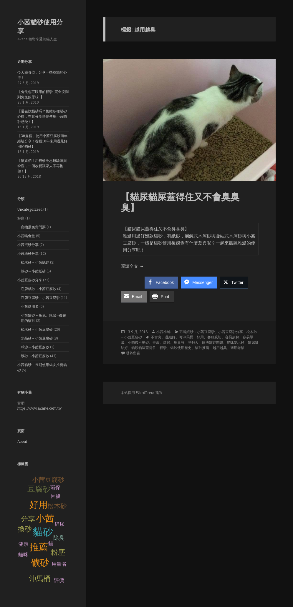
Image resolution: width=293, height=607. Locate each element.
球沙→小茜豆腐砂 (35, 347)
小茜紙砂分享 (28, 253)
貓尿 (59, 524)
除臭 (58, 538)
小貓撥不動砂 (138, 342)
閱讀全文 (132, 266)
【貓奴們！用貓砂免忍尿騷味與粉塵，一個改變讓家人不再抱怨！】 (42, 166)
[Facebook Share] (161, 282)
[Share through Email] (134, 296)
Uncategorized (29, 209)
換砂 (25, 529)
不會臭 (156, 337)
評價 (59, 580)
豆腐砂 (38, 489)
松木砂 (57, 506)
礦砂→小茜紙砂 (33, 271)
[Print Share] (162, 296)
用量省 (59, 564)
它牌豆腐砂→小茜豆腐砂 (40, 297)
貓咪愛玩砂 (235, 342)
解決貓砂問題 (212, 342)
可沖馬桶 (186, 337)
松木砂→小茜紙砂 (35, 262)
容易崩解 (232, 337)
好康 (20, 218)
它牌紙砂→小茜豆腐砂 (38, 288)
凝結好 (170, 337)
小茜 (45, 518)
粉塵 (58, 552)
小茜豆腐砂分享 (29, 279)
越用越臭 (220, 347)
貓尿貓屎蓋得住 (143, 347)
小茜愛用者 (30, 306)
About (22, 441)
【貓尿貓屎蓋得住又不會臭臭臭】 (180, 201)
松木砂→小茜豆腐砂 (37, 329)
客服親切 (214, 337)
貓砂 (43, 531)
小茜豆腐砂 (48, 479)
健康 (23, 544)
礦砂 (40, 563)
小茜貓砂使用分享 (40, 26)
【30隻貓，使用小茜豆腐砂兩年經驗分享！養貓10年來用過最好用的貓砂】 (42, 141)
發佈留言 (133, 352)
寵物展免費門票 (33, 227)
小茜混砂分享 (28, 244)
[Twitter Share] (234, 282)
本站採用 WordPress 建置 (142, 392)
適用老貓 (237, 347)
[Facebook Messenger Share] (199, 282)
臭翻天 (193, 342)
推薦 (39, 547)
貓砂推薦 (202, 347)
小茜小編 (163, 331)
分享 (28, 519)
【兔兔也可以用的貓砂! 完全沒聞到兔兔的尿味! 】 (43, 94)
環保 (55, 487)
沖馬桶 (39, 579)
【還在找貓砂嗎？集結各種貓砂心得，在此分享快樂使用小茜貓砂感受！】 (42, 116)
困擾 (56, 496)
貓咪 (23, 555)
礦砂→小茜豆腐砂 (35, 355)
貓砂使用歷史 (180, 347)
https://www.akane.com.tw (39, 408)
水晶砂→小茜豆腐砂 (37, 338)
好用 (38, 505)
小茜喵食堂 (26, 235)
